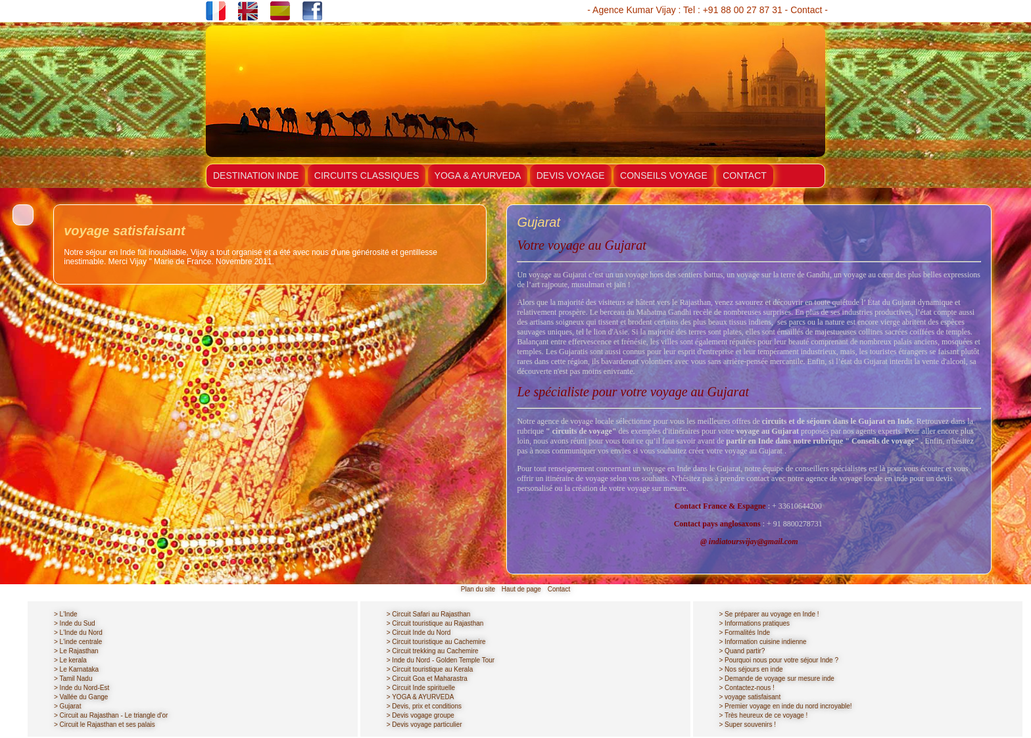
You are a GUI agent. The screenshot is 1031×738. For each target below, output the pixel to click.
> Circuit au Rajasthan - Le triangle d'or (111, 715)
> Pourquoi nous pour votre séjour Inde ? (779, 660)
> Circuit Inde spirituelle (421, 687)
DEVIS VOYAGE (571, 175)
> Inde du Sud (74, 623)
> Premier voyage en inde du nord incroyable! (785, 706)
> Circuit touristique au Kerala (430, 669)
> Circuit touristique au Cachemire (436, 641)
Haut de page (521, 589)
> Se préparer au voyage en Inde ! (769, 614)
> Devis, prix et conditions (424, 706)
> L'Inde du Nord (78, 632)
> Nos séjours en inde (751, 669)
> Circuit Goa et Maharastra (427, 678)
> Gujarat (67, 706)
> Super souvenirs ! (747, 724)
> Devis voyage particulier (424, 724)
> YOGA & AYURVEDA (420, 697)
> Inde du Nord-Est (81, 687)
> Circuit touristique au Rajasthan (435, 623)
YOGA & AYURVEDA (478, 175)
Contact (806, 10)
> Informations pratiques (754, 623)
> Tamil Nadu (73, 678)
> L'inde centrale (78, 641)
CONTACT (745, 175)
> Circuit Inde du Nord (419, 632)
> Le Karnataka (76, 669)
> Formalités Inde (745, 632)
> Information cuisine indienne (763, 641)
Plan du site (478, 589)
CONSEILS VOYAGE (663, 175)
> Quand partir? (742, 651)
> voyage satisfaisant (750, 697)
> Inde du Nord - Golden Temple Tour (440, 660)
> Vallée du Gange (81, 697)
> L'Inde (66, 614)
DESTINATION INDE (256, 175)
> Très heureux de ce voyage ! (763, 715)
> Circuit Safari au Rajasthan (429, 614)
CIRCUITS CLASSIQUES (366, 175)
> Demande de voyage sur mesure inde (776, 678)
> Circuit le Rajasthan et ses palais (104, 724)
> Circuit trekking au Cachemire (433, 651)
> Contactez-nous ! (747, 687)
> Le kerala (70, 660)
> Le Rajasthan (76, 651)
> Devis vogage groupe (420, 715)
